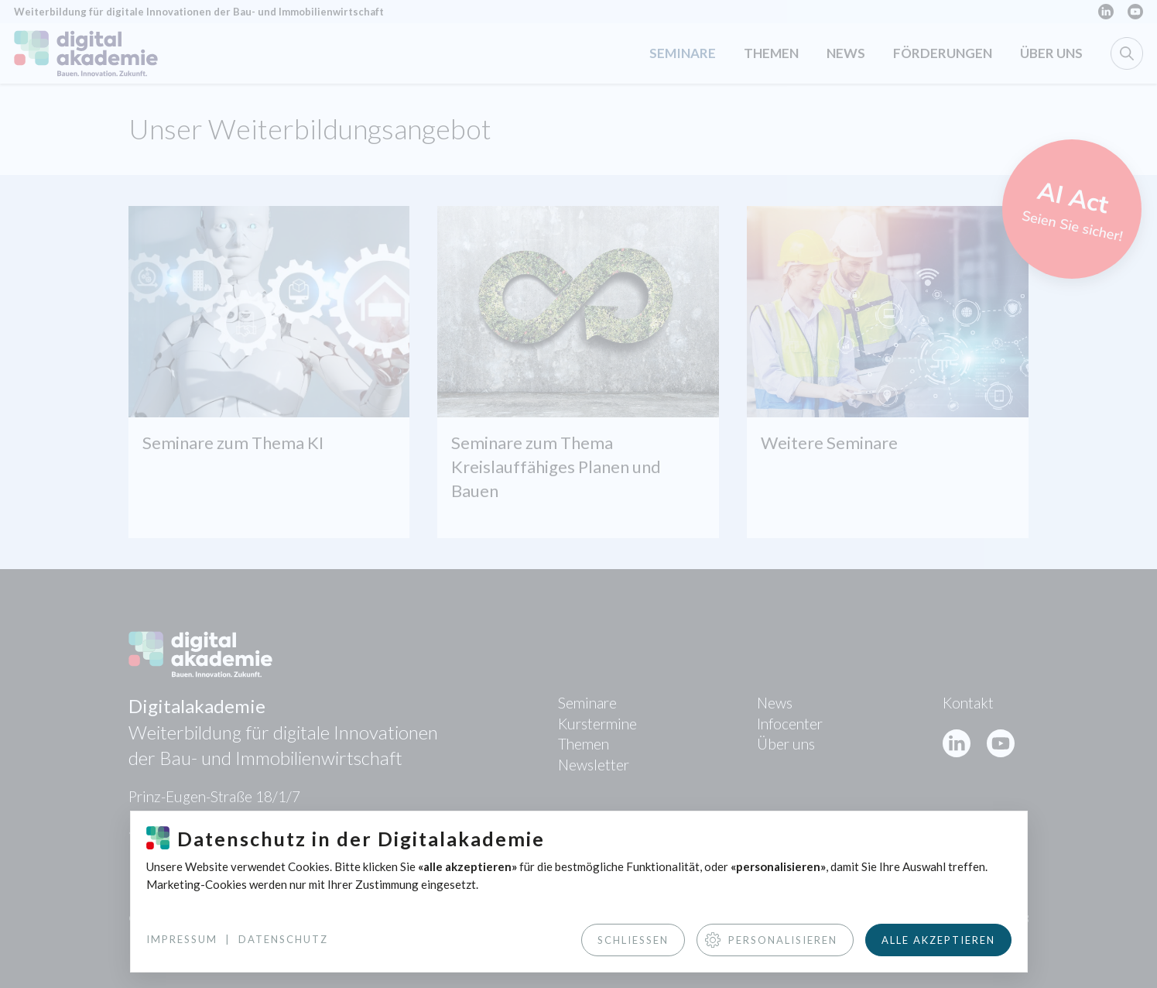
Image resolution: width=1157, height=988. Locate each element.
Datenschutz (283, 939)
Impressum (181, 939)
